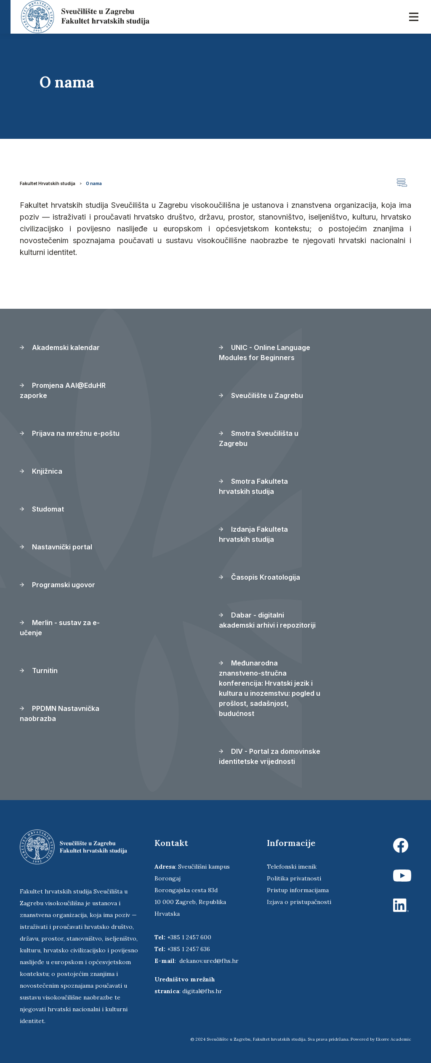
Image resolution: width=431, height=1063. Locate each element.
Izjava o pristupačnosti (299, 902)
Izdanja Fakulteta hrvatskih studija (253, 534)
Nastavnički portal (56, 547)
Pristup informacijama (298, 890)
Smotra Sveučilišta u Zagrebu (258, 438)
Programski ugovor (57, 585)
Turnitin (39, 670)
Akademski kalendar (60, 347)
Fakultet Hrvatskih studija (47, 183)
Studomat (42, 509)
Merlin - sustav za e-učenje (60, 627)
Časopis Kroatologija (259, 577)
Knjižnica (41, 471)
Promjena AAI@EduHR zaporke (63, 390)
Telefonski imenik (292, 866)
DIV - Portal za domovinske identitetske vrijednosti (269, 756)
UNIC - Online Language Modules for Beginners (264, 352)
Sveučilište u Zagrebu (261, 395)
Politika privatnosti (294, 878)
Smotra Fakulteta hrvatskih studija (253, 486)
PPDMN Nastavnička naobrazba (59, 713)
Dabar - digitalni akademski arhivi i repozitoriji (267, 620)
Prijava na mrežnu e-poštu (70, 433)
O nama (94, 183)
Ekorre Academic (393, 1039)
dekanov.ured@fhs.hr (209, 961)
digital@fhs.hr (202, 991)
